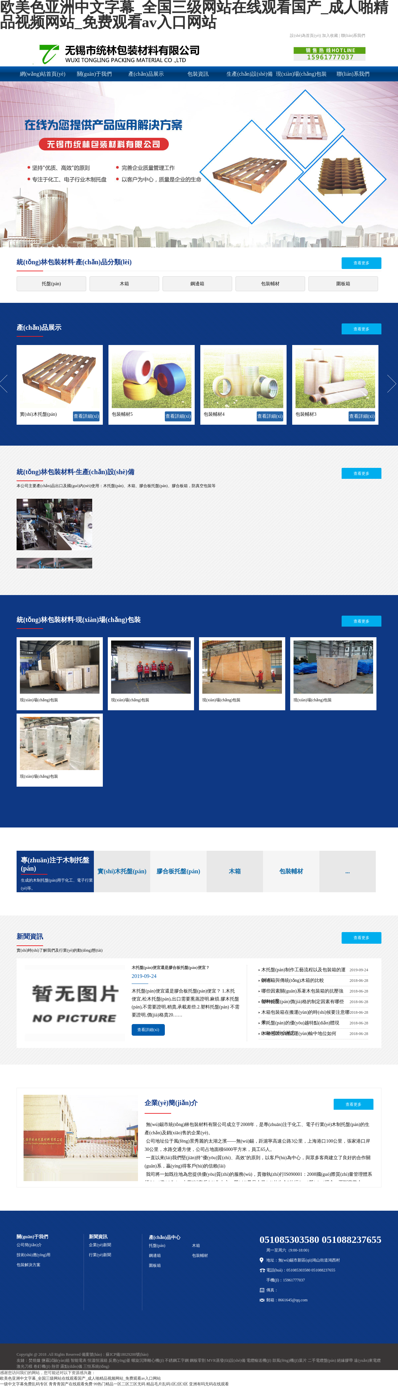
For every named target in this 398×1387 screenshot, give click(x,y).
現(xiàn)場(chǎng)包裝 (301, 74)
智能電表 (79, 1360)
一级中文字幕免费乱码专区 (24, 1384)
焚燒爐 (34, 1360)
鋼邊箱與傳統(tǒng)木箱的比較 (292, 980)
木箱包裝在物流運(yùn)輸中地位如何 (298, 1033)
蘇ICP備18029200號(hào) (127, 1354)
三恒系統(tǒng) (96, 1366)
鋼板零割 (198, 1360)
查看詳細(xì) (86, 416)
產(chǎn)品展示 (146, 74)
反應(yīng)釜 (119, 1360)
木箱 (124, 283)
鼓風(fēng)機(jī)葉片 (289, 1360)
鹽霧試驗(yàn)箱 (55, 1360)
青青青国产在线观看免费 (71, 1384)
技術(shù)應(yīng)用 (33, 1255)
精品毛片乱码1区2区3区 (167, 1384)
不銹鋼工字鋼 (177, 1360)
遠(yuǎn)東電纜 (367, 1360)
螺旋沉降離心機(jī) (147, 1360)
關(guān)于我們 (94, 74)
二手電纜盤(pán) (322, 1360)
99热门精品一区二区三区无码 (119, 1384)
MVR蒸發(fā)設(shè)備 (226, 1360)
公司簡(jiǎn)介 (29, 1245)
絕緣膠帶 (345, 1360)
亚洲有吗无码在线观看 (209, 1384)
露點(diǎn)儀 (71, 1366)
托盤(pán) (51, 283)
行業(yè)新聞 (100, 1255)
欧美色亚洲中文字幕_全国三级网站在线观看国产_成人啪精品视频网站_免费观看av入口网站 (80, 1378)
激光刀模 (25, 1366)
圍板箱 (343, 283)
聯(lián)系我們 (353, 74)
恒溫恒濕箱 (97, 1360)
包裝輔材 (270, 283)
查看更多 (361, 263)
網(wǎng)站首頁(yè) (42, 74)
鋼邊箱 (197, 283)
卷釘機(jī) (41, 1366)
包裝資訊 (198, 74)
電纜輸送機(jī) (258, 1360)
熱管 (55, 1366)
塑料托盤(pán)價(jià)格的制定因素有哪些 (302, 1001)
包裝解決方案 (28, 1264)
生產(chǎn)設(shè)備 (250, 74)
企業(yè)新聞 (100, 1245)
